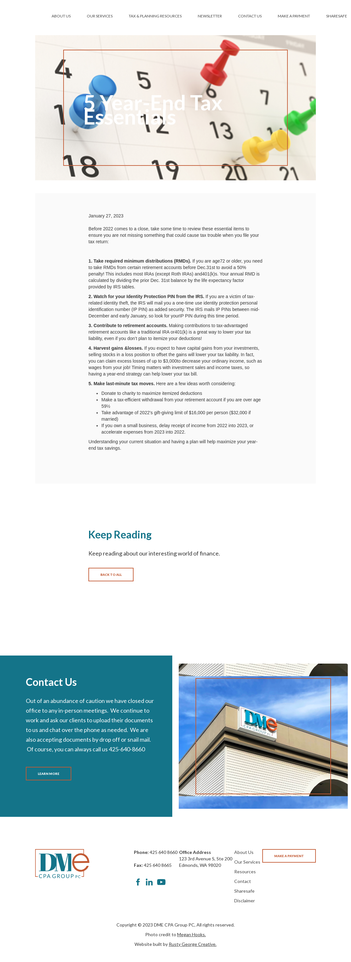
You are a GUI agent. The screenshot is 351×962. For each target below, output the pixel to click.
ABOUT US (61, 16)
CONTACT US (250, 16)
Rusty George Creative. (192, 944)
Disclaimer (244, 900)
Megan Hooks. (191, 934)
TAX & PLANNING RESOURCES (155, 16)
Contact (242, 881)
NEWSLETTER (210, 16)
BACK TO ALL (111, 574)
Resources (245, 871)
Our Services (247, 862)
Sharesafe (244, 891)
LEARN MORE (48, 774)
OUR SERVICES (100, 16)
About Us (244, 852)
